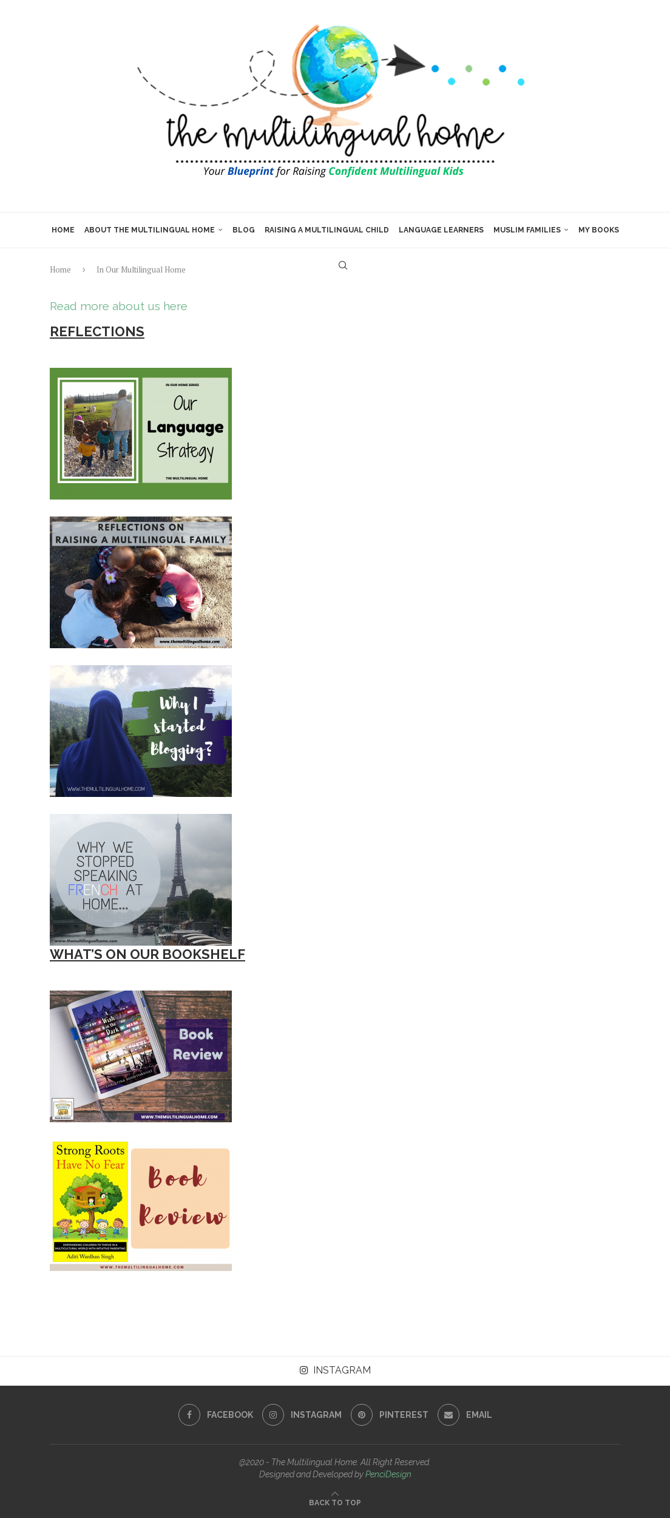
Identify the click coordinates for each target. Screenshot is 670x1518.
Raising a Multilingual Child (327, 230)
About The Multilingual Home (149, 230)
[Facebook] (215, 1415)
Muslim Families (527, 230)
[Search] (343, 265)
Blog (243, 230)
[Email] (465, 1415)
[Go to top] (335, 1502)
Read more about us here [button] (119, 306)
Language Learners (441, 230)
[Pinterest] (389, 1415)
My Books (598, 230)
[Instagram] (302, 1415)
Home (63, 230)
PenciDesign (388, 1474)
